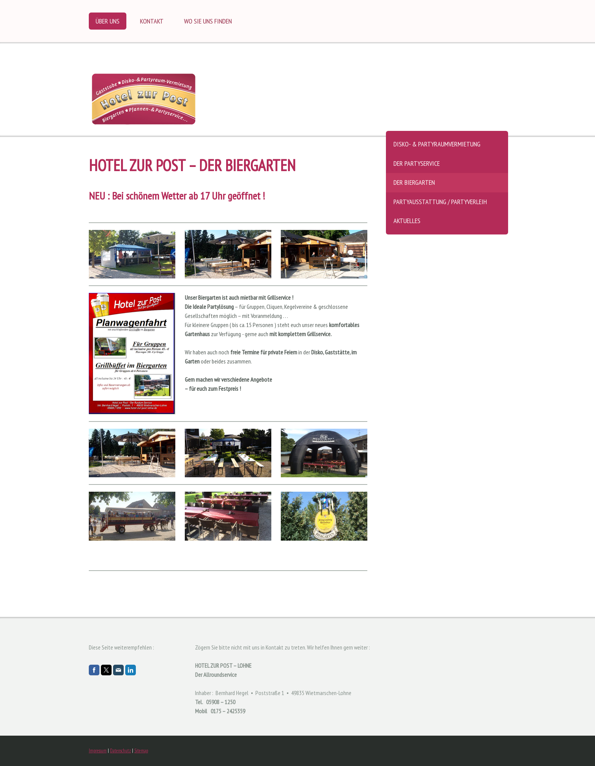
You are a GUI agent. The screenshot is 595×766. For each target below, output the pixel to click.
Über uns (108, 21)
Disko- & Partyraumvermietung (437, 144)
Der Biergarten (414, 182)
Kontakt (152, 21)
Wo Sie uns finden (208, 21)
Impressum (98, 750)
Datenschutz (120, 750)
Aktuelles (407, 220)
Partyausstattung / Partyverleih (440, 201)
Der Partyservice (417, 163)
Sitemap (141, 750)
